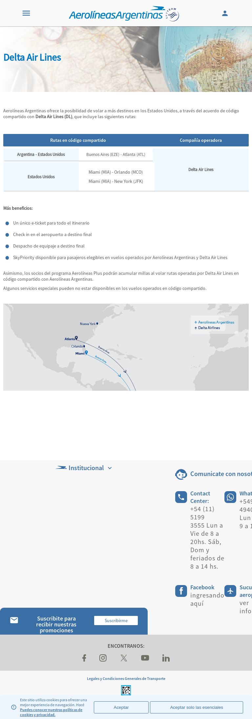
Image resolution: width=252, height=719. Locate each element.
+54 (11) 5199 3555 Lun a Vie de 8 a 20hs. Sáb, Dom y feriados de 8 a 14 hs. (207, 537)
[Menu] (26, 13)
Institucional (84, 468)
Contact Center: (200, 497)
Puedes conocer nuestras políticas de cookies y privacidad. (51, 712)
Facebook (202, 587)
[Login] (226, 13)
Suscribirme (116, 620)
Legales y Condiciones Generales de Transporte (126, 678)
